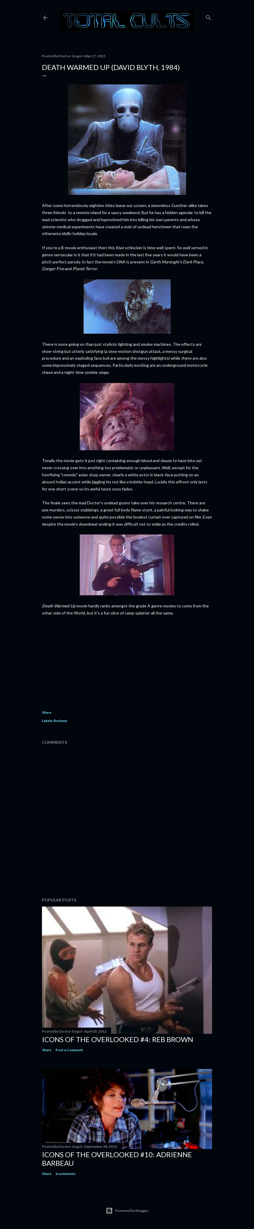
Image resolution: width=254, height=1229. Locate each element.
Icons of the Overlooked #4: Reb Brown (117, 1039)
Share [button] (46, 712)
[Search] (208, 16)
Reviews (60, 720)
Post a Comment (69, 1050)
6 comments (66, 1173)
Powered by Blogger (127, 1210)
